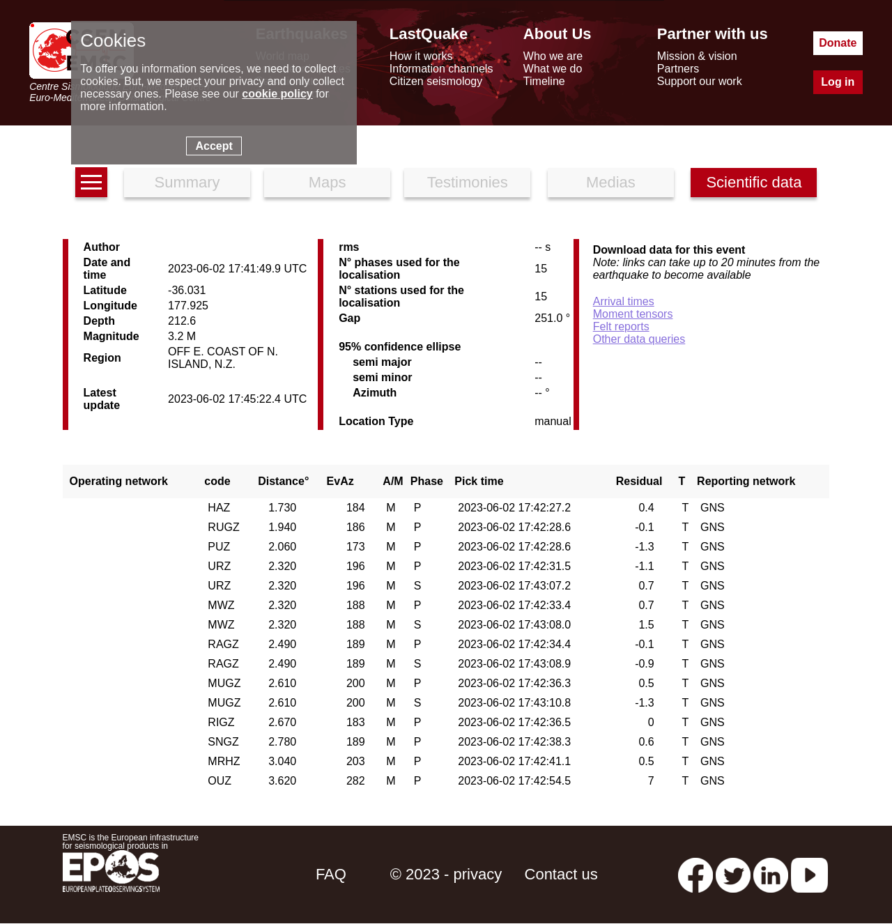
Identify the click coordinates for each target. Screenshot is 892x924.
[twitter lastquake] (733, 874)
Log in (837, 82)
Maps (327, 182)
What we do (552, 69)
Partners (678, 69)
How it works (421, 56)
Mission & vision (697, 56)
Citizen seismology (436, 81)
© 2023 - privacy (446, 874)
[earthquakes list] (91, 182)
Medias (611, 182)
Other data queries (639, 339)
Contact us (561, 874)
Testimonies (467, 182)
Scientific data (753, 182)
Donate (837, 43)
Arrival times (623, 301)
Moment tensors (633, 314)
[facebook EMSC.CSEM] (695, 874)
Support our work (699, 81)
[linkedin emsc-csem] (770, 874)
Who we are (553, 56)
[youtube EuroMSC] (809, 874)
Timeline (544, 81)
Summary (187, 182)
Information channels (441, 69)
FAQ (331, 874)
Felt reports (621, 326)
